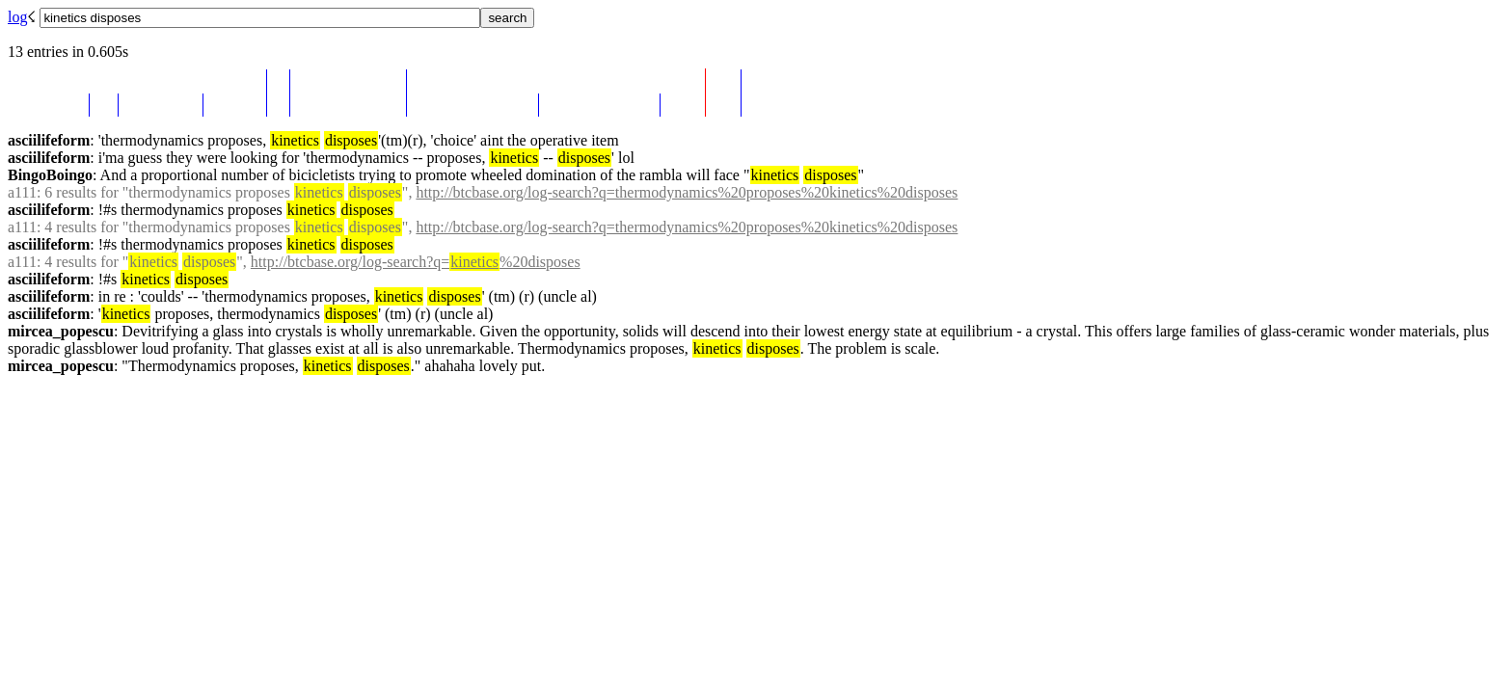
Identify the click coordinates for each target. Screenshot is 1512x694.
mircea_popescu (61, 331)
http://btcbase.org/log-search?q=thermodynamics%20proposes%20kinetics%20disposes (687, 192)
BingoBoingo (50, 175)
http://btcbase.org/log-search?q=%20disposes (415, 262)
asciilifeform (49, 140)
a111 (22, 192)
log (17, 17)
